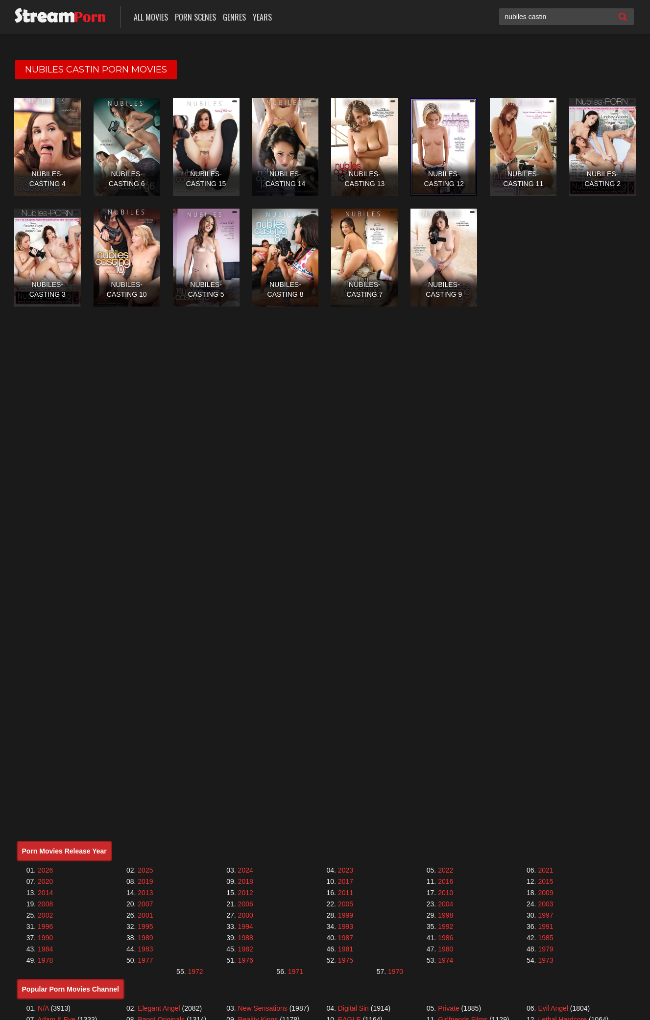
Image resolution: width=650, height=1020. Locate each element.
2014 (45, 893)
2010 (445, 893)
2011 (345, 893)
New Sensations (263, 1008)
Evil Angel (553, 1008)
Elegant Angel (159, 1008)
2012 (245, 893)
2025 (145, 870)
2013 (145, 893)
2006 (245, 904)
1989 (145, 938)
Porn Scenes (195, 17)
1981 (345, 949)
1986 (445, 938)
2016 (445, 881)
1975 (345, 960)
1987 (345, 938)
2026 (45, 870)
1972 (195, 971)
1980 (445, 949)
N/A (43, 1008)
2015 (545, 881)
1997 (545, 915)
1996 (45, 926)
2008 (45, 904)
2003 (545, 904)
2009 (545, 893)
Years (262, 17)
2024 (245, 870)
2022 (445, 870)
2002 (45, 915)
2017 (345, 881)
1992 (445, 926)
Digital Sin (353, 1008)
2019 (145, 881)
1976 (245, 960)
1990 (45, 938)
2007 (145, 904)
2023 (345, 870)
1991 (545, 926)
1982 (245, 949)
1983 (145, 949)
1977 (145, 960)
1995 (145, 926)
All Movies (151, 17)
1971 (295, 971)
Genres (234, 17)
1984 (45, 949)
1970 (395, 971)
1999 (345, 915)
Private (448, 1008)
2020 (45, 881)
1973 (545, 960)
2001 (145, 915)
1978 (45, 960)
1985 (545, 938)
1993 (345, 926)
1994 (245, 926)
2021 (545, 870)
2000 (245, 915)
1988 (245, 938)
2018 (245, 881)
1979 (545, 949)
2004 (445, 904)
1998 (445, 915)
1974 (445, 960)
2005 (345, 904)
